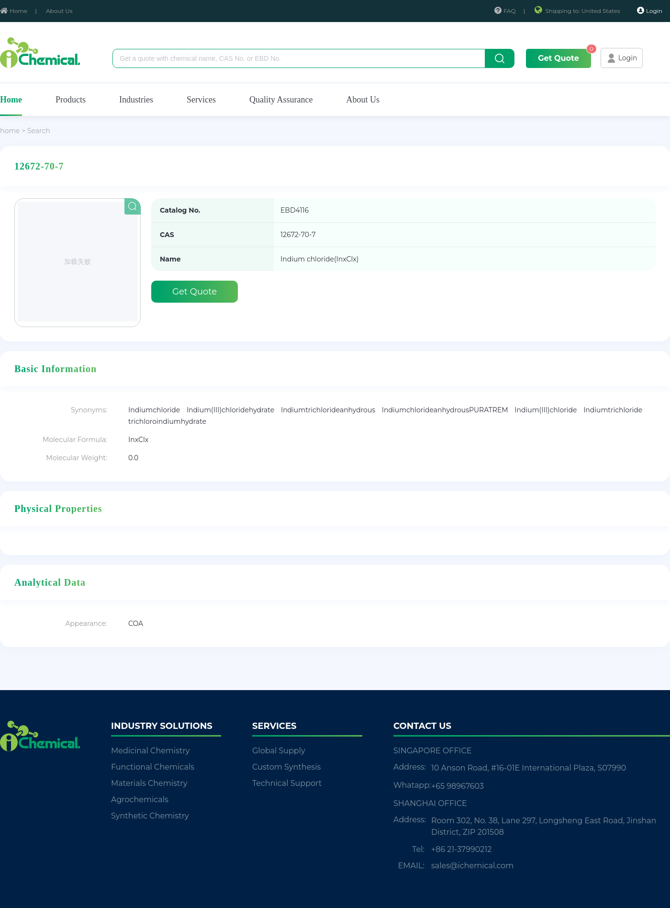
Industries (136, 99)
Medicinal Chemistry (150, 750)
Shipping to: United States (578, 10)
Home (13, 10)
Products (71, 99)
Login (649, 10)
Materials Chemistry (149, 783)
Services (201, 99)
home (10, 130)
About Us (59, 10)
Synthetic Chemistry (150, 815)
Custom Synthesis (286, 767)
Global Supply (278, 750)
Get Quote (558, 58)
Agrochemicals (139, 799)
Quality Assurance (281, 99)
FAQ (505, 10)
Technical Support (287, 783)
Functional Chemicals (152, 767)
